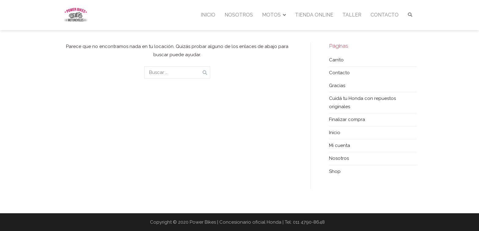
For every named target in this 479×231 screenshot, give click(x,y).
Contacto (339, 72)
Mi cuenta (339, 145)
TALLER (351, 15)
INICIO (208, 15)
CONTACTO (385, 15)
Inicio (334, 132)
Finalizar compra (347, 119)
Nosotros (339, 158)
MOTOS (271, 15)
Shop (335, 171)
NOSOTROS (239, 15)
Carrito (336, 60)
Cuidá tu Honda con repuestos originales (362, 102)
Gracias (337, 85)
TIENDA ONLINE (314, 15)
